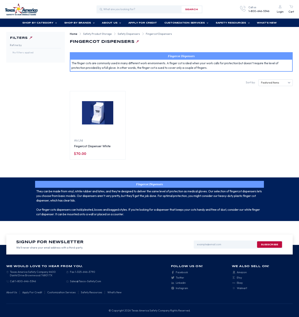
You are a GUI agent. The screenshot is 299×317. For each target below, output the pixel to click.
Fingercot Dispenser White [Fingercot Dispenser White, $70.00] (92, 146)
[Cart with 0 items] (291, 9)
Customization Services (186, 23)
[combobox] (275, 82)
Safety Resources (233, 23)
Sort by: (250, 82)
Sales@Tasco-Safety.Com (85, 281)
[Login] (280, 9)
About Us (111, 23)
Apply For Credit (142, 23)
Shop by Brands (79, 23)
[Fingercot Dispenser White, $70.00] (97, 113)
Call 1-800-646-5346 (23, 281)
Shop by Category (39, 23)
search (191, 9)
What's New (267, 23)
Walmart (242, 288)
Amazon (242, 272)
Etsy (239, 277)
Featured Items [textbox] (270, 82)
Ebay (240, 282)
